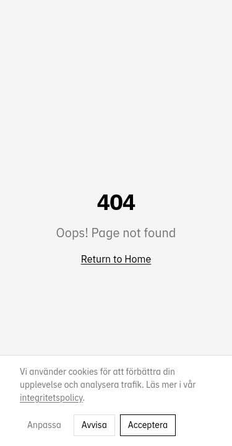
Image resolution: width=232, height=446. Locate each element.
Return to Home (116, 259)
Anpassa (44, 425)
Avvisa (94, 425)
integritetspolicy (51, 397)
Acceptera (148, 425)
